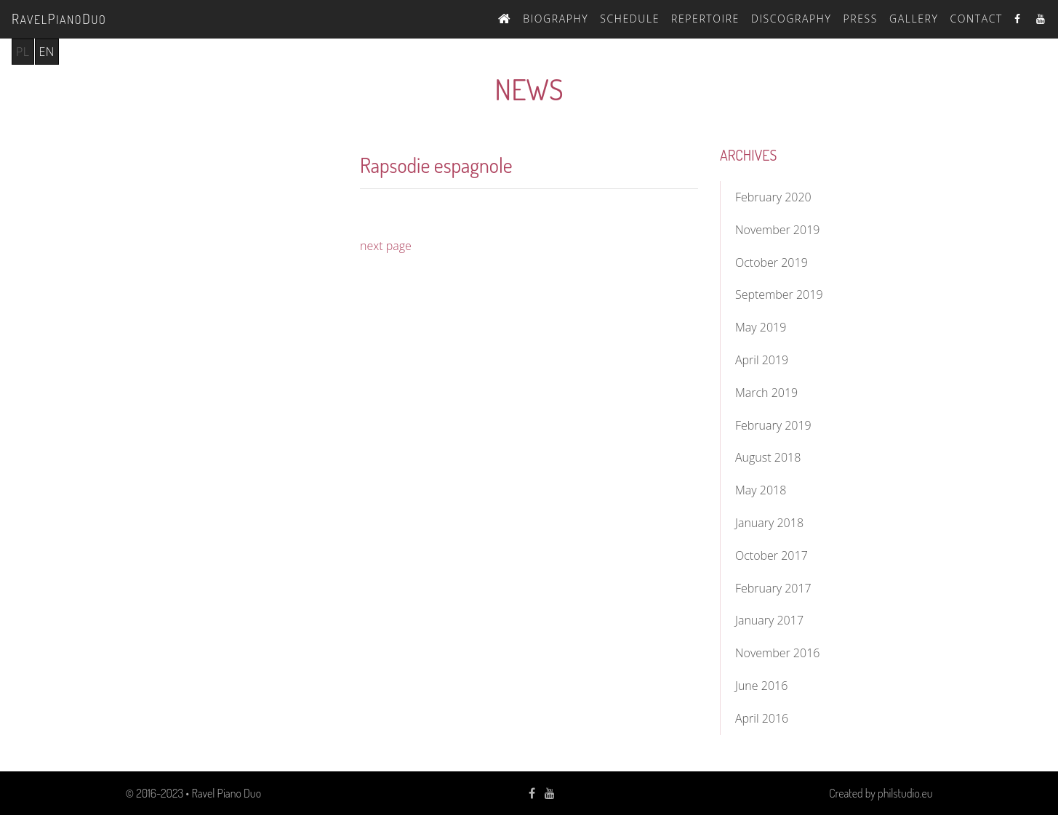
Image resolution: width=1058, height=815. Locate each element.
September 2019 (779, 294)
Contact (976, 18)
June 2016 (761, 686)
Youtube (1041, 18)
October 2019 (771, 262)
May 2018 (760, 490)
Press (860, 18)
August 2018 (768, 457)
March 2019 (766, 393)
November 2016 (777, 653)
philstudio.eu (905, 793)
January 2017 (769, 620)
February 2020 (773, 197)
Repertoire (705, 18)
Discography (791, 18)
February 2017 (773, 588)
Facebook (1019, 18)
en (47, 52)
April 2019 (761, 360)
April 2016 (761, 718)
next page (386, 246)
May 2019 (760, 327)
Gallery (914, 18)
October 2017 (771, 555)
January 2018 (769, 523)
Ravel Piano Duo (226, 793)
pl (23, 52)
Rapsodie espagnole (436, 165)
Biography (555, 18)
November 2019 (777, 230)
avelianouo (59, 18)
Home (504, 17)
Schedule (630, 18)
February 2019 (773, 425)
